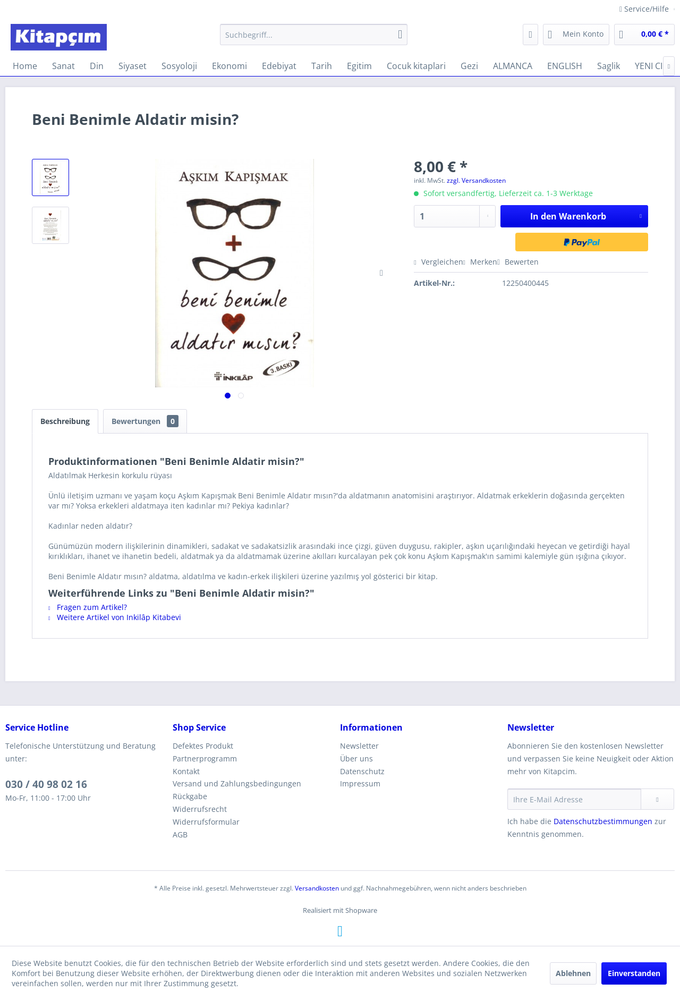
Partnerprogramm (205, 758)
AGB (180, 834)
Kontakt (186, 771)
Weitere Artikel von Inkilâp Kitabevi (114, 617)
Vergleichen (438, 262)
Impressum (360, 783)
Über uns (356, 758)
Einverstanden (634, 973)
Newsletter (359, 746)
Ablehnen (573, 973)
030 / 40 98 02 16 (46, 784)
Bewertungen (145, 421)
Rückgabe (190, 796)
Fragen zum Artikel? (87, 607)
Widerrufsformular (206, 822)
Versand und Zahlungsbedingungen (237, 783)
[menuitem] (313, 34)
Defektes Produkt (203, 746)
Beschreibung (65, 421)
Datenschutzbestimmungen (603, 821)
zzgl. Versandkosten (476, 180)
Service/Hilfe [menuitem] (645, 9)
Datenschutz (362, 771)
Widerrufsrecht (200, 809)
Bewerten (518, 262)
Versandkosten (317, 888)
